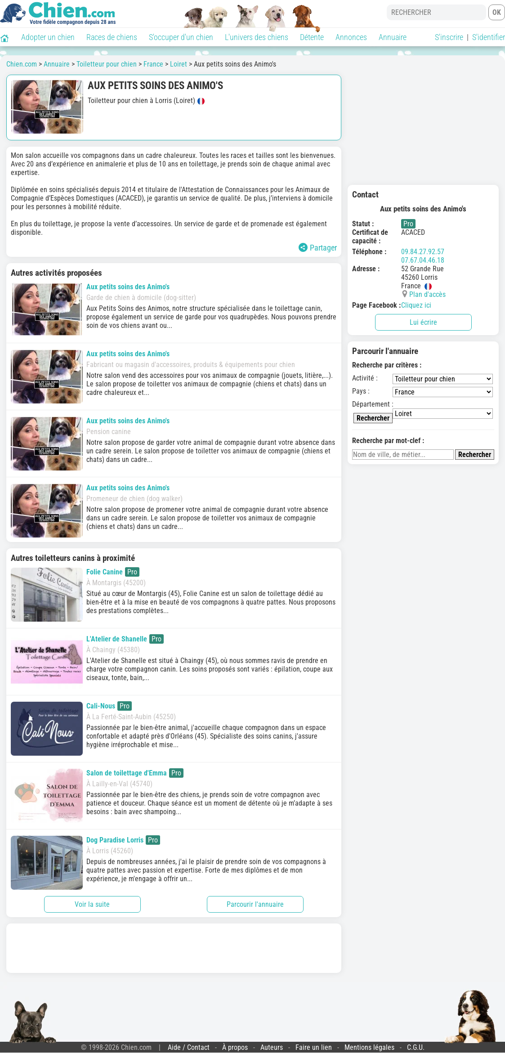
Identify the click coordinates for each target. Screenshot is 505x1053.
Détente (312, 37)
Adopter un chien (48, 37)
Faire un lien (313, 1047)
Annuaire (393, 37)
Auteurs (271, 1047)
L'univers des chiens (256, 37)
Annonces (351, 37)
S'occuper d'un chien (181, 37)
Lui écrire (423, 322)
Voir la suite (92, 904)
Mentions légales (369, 1047)
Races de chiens (111, 37)
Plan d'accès (427, 294)
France (153, 64)
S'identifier (488, 37)
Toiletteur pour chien (106, 64)
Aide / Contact (189, 1047)
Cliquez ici (416, 305)
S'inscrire (449, 37)
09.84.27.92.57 (422, 251)
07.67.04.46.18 (422, 260)
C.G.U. (416, 1047)
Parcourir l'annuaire (255, 904)
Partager (318, 247)
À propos (235, 1047)
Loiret (178, 64)
